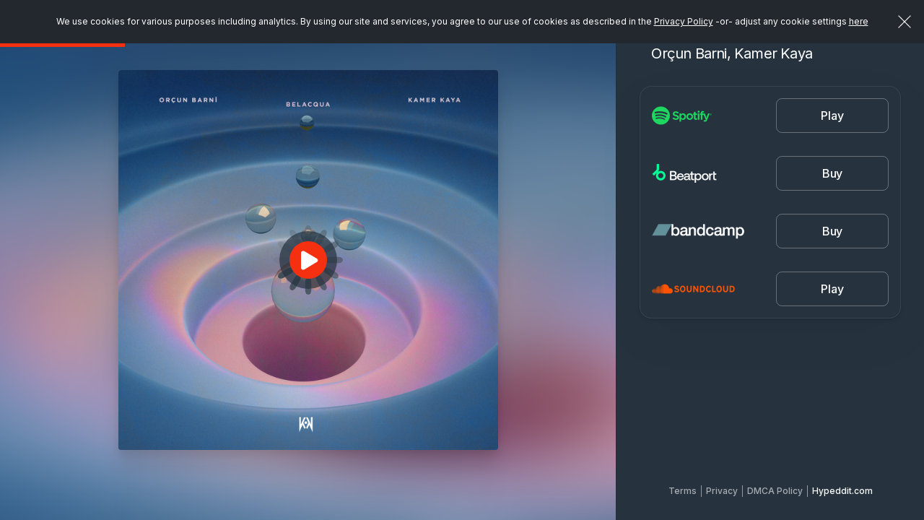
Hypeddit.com (842, 490)
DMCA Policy (775, 490)
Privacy (722, 490)
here (858, 21)
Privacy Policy (683, 21)
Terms (682, 490)
